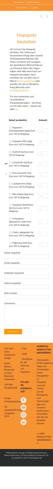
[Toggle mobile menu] (47, 16)
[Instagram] (23, 415)
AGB (24, 354)
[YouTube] (23, 408)
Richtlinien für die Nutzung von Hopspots (26, 365)
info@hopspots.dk (32, 2)
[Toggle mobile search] (41, 16)
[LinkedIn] (23, 422)
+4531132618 (10, 410)
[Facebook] (23, 400)
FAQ (24, 348)
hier (16, 109)
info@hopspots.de (26, 81)
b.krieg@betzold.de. (19, 90)
